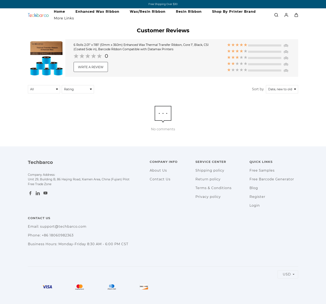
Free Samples (262, 170)
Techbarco (40, 162)
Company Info (164, 162)
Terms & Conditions (213, 188)
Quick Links (261, 162)
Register (257, 197)
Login (254, 205)
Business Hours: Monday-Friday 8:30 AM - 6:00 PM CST (78, 244)
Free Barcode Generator (271, 179)
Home (59, 12)
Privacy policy (208, 197)
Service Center (210, 162)
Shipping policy (209, 170)
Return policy (208, 179)
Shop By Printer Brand (234, 12)
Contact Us (160, 179)
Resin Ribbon (189, 12)
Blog (253, 188)
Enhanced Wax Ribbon (97, 12)
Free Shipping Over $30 (163, 4)
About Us (158, 170)
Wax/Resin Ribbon (147, 12)
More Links (64, 18)
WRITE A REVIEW (91, 67)
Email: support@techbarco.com (57, 227)
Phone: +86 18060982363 (51, 235)
